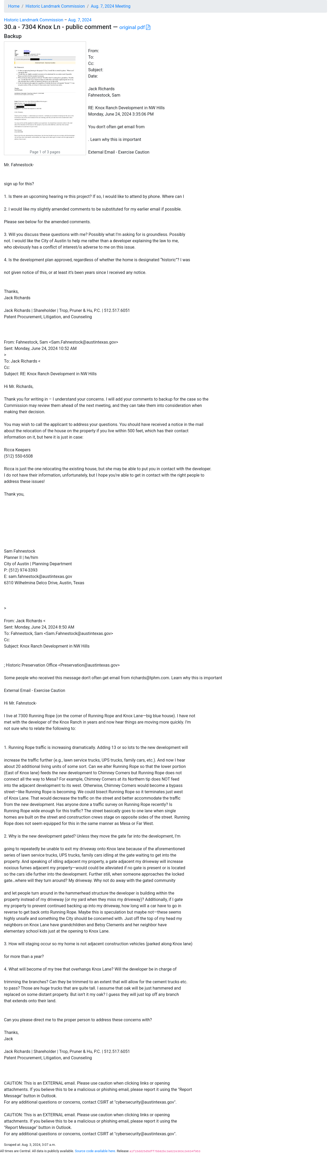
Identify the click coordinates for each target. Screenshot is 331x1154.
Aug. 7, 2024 (79, 19)
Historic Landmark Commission (55, 6)
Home (14, 6)
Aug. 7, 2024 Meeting (110, 6)
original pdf (134, 27)
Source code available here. (95, 1151)
